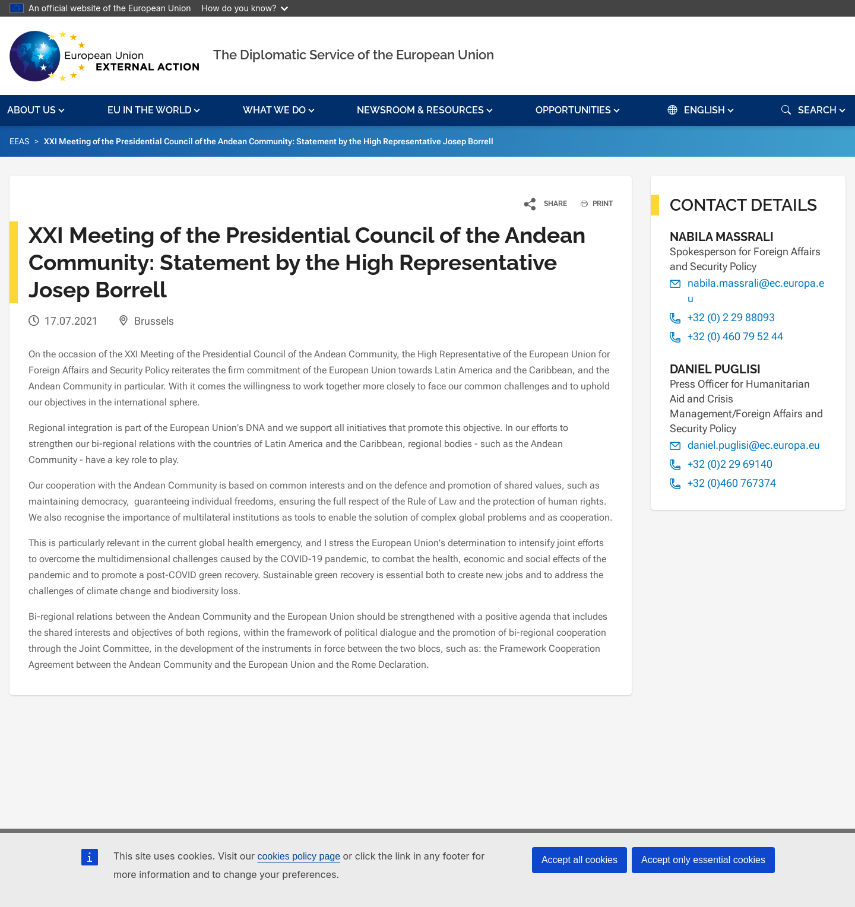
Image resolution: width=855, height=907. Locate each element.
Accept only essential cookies (703, 860)
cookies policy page (298, 856)
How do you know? (245, 8)
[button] (37, 110)
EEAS (19, 141)
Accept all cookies (580, 860)
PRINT (592, 203)
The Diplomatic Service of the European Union (353, 54)
